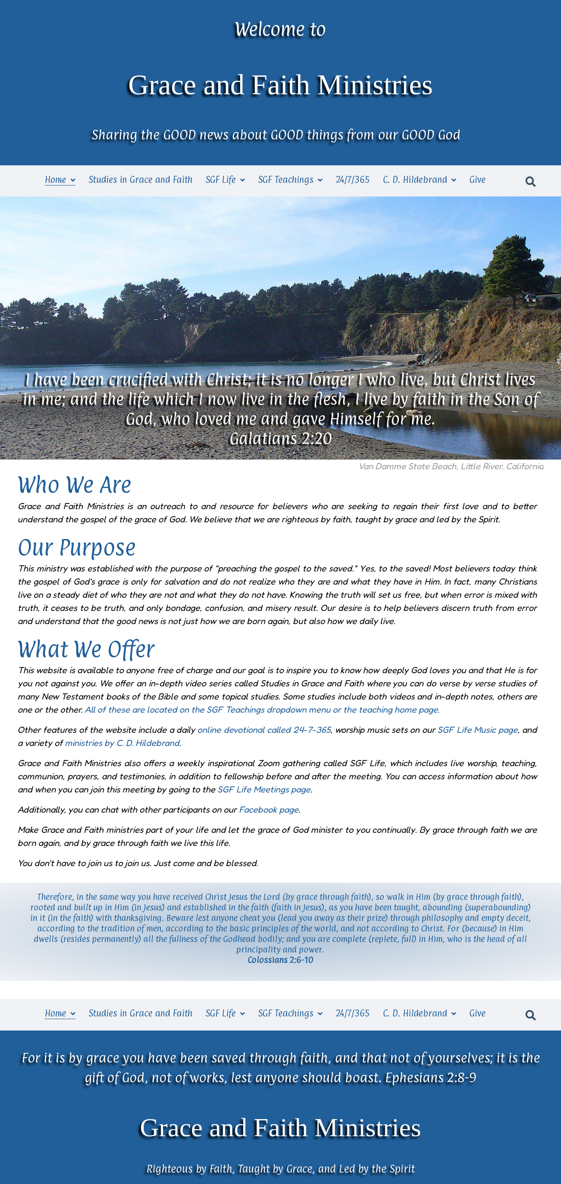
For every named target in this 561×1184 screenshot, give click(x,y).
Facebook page (268, 809)
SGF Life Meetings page (263, 789)
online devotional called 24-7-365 (263, 729)
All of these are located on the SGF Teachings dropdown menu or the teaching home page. (262, 709)
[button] (530, 181)
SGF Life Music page (477, 729)
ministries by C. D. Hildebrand (122, 743)
